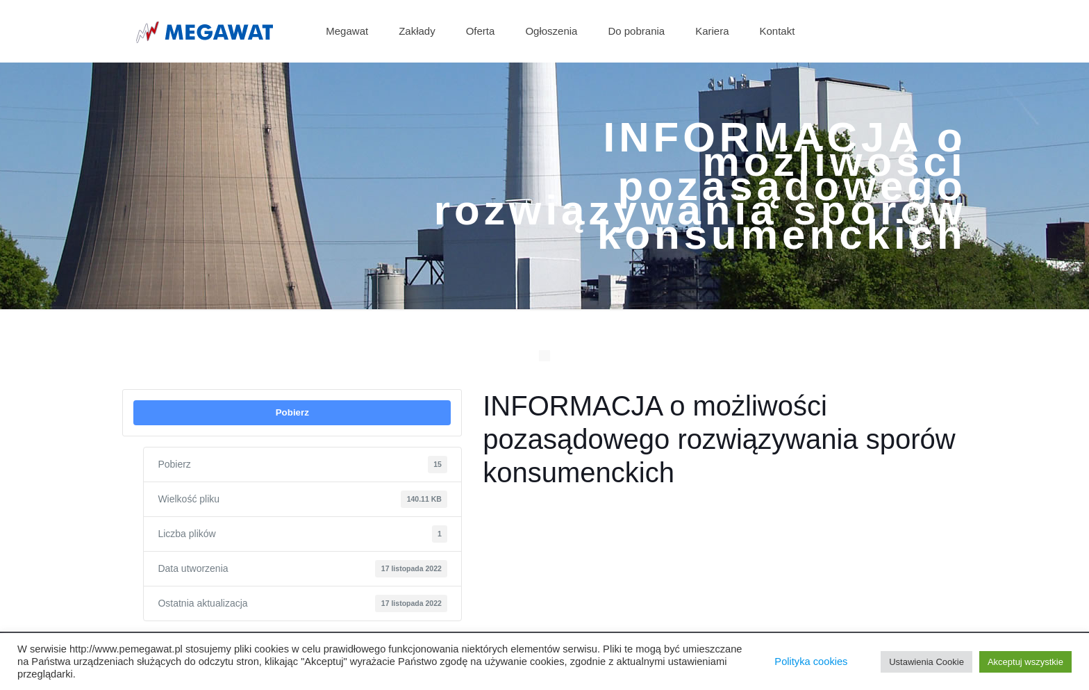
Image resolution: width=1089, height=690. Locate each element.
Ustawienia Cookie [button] (926, 662)
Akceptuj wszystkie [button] (1025, 662)
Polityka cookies (810, 661)
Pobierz (292, 412)
